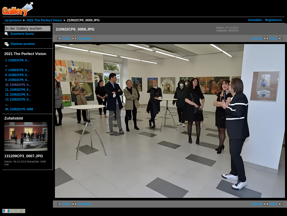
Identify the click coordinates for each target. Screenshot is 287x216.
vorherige (84, 38)
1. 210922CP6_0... (17, 60)
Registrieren (273, 20)
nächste (256, 38)
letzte (273, 38)
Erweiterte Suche (22, 33)
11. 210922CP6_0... (18, 89)
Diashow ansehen (23, 44)
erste (66, 38)
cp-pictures (13, 20)
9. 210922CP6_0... (17, 80)
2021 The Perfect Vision (44, 20)
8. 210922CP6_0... (17, 75)
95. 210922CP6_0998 (19, 109)
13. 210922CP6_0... (18, 99)
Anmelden (255, 20)
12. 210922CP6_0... (18, 94)
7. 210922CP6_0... (17, 70)
